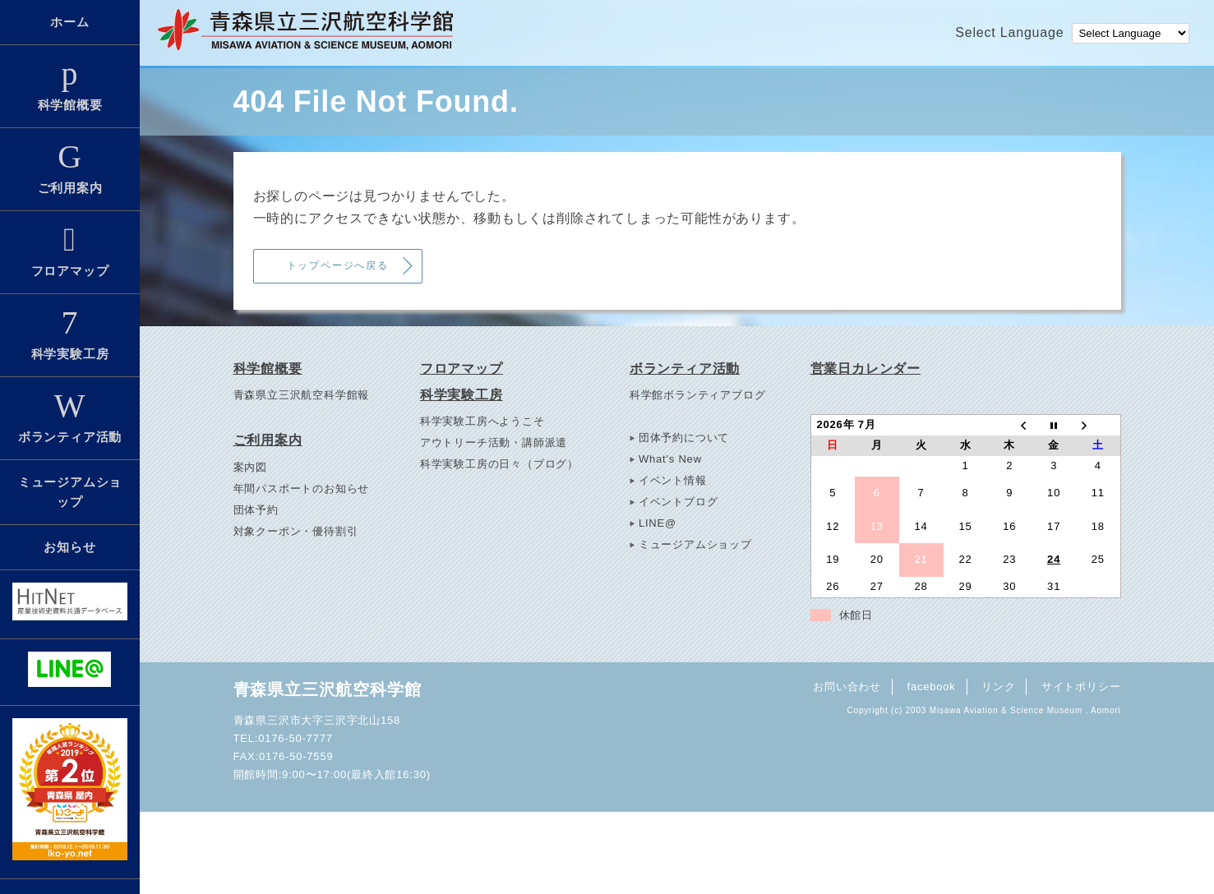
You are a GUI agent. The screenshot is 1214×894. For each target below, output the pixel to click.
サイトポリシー (1081, 686)
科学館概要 (69, 85)
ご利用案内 (69, 168)
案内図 (250, 467)
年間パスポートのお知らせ (301, 488)
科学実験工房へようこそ (482, 421)
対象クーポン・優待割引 (295, 531)
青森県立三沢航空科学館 (327, 689)
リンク (998, 686)
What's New (670, 459)
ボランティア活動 (69, 416)
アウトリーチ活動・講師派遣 (493, 442)
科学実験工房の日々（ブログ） (499, 464)
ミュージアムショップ (70, 492)
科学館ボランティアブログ (698, 395)
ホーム (69, 22)
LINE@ (657, 523)
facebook (931, 686)
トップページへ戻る (338, 265)
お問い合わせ (847, 686)
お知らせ (69, 547)
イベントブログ (678, 501)
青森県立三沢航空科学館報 (301, 395)
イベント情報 (673, 480)
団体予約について (684, 437)
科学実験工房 (69, 333)
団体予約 (256, 510)
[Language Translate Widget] (1130, 33)
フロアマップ (69, 251)
